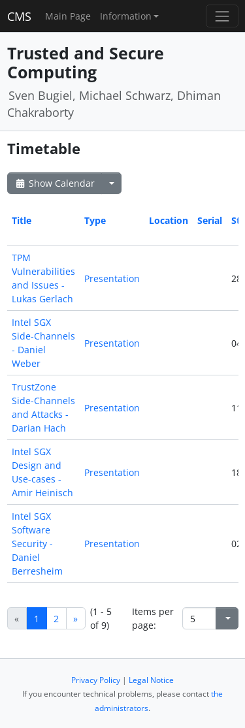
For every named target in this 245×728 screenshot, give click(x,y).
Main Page (68, 16)
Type (95, 220)
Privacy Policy (95, 680)
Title (21, 220)
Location (168, 220)
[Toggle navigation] (222, 16)
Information (126, 16)
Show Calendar (54, 183)
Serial (209, 220)
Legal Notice (151, 680)
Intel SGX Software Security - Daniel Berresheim (37, 543)
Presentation (112, 278)
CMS (19, 16)
